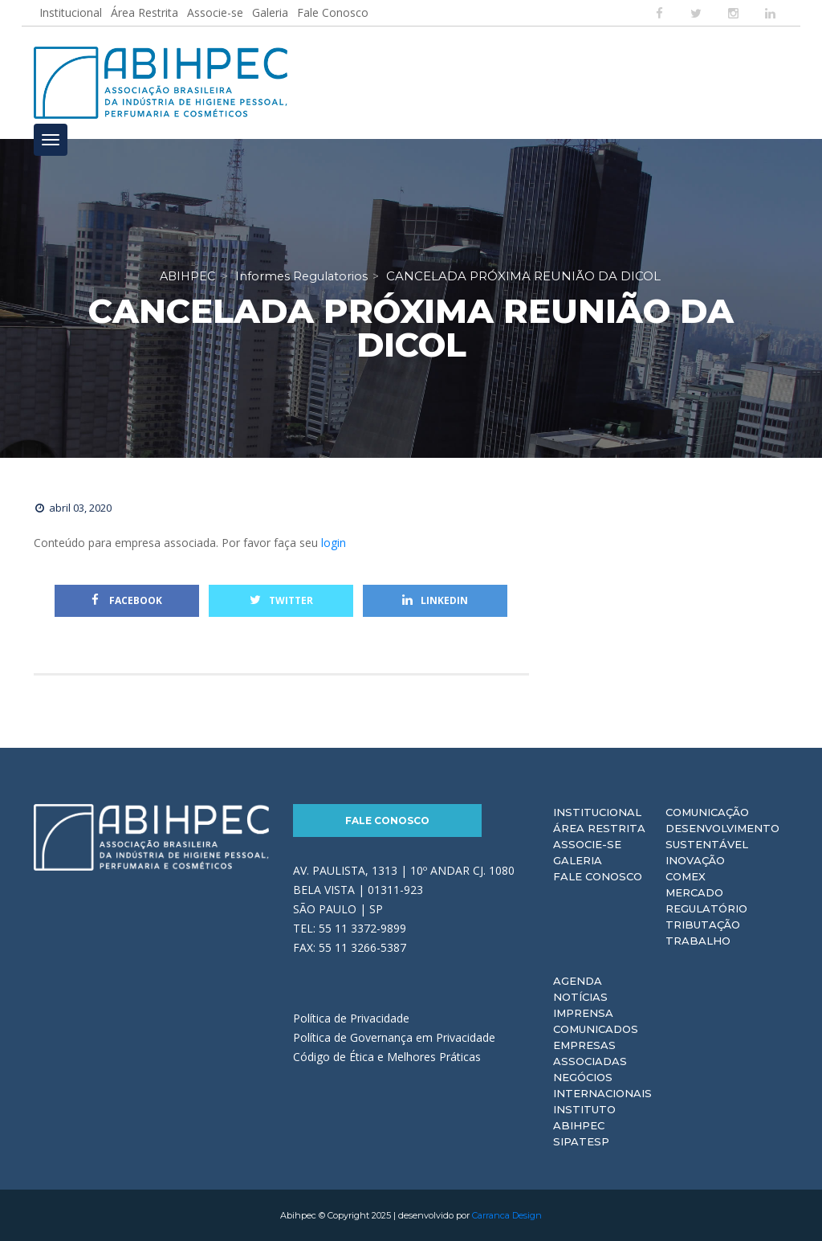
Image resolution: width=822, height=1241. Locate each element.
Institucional (70, 12)
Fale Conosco (332, 12)
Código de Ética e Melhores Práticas (387, 1056)
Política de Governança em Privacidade (394, 1037)
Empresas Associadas (590, 1053)
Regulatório (706, 908)
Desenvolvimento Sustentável (722, 836)
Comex (685, 876)
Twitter (281, 600)
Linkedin (435, 600)
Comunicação (707, 812)
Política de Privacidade (351, 1018)
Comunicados (595, 1029)
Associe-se (215, 12)
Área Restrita (144, 12)
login (333, 542)
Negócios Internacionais (602, 1085)
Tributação (702, 924)
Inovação (695, 860)
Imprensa (583, 1012)
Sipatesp (581, 1141)
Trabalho (697, 940)
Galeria (270, 12)
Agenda (577, 980)
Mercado (694, 892)
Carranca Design (507, 1215)
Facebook (127, 600)
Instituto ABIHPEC (584, 1117)
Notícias (580, 996)
